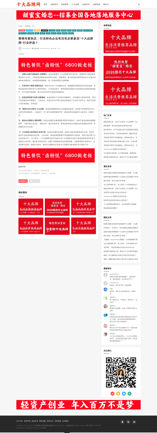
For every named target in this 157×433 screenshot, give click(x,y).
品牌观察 (44, 31)
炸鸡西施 (30, 34)
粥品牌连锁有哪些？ (111, 208)
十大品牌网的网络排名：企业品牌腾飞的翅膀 (120, 205)
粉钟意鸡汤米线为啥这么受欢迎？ (116, 201)
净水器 (43, 34)
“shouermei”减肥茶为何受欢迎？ (116, 150)
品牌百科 (86, 4)
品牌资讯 (54, 4)
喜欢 (23, 182)
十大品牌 (75, 4)
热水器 (54, 34)
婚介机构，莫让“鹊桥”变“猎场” (114, 181)
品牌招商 (96, 4)
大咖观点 (37, 31)
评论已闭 (34, 182)
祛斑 (48, 34)
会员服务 (65, 421)
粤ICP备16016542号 (94, 426)
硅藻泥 (71, 34)
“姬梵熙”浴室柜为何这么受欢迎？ (116, 193)
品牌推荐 (64, 4)
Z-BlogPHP (28, 428)
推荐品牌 (29, 31)
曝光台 (106, 4)
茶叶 (37, 34)
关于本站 (19, 421)
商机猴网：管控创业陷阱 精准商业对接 (118, 126)
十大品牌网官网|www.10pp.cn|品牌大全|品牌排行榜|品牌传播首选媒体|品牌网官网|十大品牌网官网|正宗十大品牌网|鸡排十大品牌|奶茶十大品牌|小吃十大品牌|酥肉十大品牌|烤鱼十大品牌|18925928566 (28, 4)
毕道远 (64, 31)
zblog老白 (42, 428)
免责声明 (27, 421)
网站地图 (42, 421)
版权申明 (35, 421)
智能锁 (80, 31)
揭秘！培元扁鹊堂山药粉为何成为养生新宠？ (120, 256)
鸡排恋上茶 (22, 34)
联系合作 (50, 421)
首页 (45, 4)
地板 (74, 31)
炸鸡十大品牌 (88, 31)
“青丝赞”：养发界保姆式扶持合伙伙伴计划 (119, 248)
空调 (59, 34)
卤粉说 (65, 34)
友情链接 (58, 421)
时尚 (58, 31)
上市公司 (52, 31)
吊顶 (69, 31)
